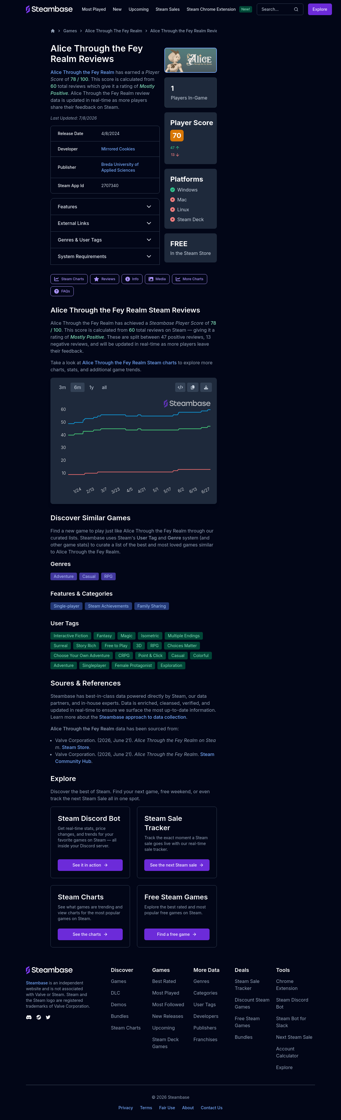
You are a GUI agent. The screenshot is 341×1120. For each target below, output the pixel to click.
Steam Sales (168, 9)
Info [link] (132, 279)
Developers (206, 1016)
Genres (201, 981)
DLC (115, 993)
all (104, 387)
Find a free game (177, 934)
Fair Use (167, 1107)
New (117, 9)
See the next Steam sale (177, 864)
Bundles (120, 1016)
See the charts (90, 934)
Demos (118, 1004)
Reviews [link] (104, 279)
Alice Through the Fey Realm (82, 72)
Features (105, 206)
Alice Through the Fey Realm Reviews (187, 30)
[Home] (52, 31)
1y (91, 387)
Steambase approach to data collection (142, 717)
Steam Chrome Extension (211, 9)
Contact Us (211, 1107)
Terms (146, 1107)
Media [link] (157, 279)
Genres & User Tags (105, 239)
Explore (320, 9)
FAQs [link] (62, 291)
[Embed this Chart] (180, 387)
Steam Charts (125, 1028)
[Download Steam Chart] (206, 387)
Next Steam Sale (294, 1037)
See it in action (90, 864)
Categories (205, 993)
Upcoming (139, 9)
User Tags (205, 1004)
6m (77, 387)
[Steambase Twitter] (48, 1017)
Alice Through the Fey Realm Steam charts (129, 362)
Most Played (94, 9)
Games (70, 30)
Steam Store (75, 747)
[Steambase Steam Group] (38, 1017)
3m (62, 387)
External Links (105, 223)
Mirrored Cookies (118, 148)
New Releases (167, 1016)
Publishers (205, 1028)
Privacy (125, 1107)
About (188, 1107)
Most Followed (168, 1004)
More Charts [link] (189, 279)
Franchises (205, 1039)
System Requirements (105, 256)
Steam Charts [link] (69, 279)
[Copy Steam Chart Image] (192, 387)
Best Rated (164, 981)
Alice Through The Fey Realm (113, 30)
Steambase (37, 982)
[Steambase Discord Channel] (29, 1017)
